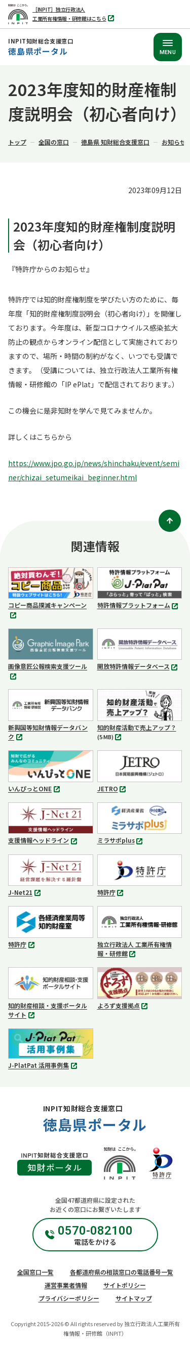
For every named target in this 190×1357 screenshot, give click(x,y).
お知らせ (174, 142)
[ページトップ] (170, 521)
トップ (17, 142)
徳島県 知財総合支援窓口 (115, 142)
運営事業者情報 (66, 1285)
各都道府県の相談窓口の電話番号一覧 (121, 1272)
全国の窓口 (54, 142)
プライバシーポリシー (69, 1298)
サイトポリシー (124, 1285)
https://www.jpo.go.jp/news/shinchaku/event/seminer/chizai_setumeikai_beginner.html (93, 470)
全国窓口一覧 (35, 1272)
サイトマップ (134, 1298)
